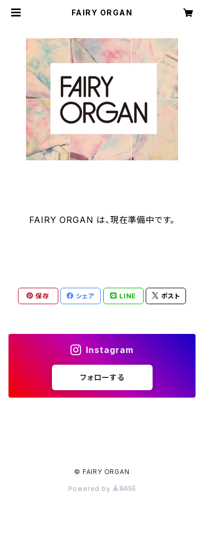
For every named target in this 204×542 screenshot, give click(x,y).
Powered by (102, 489)
